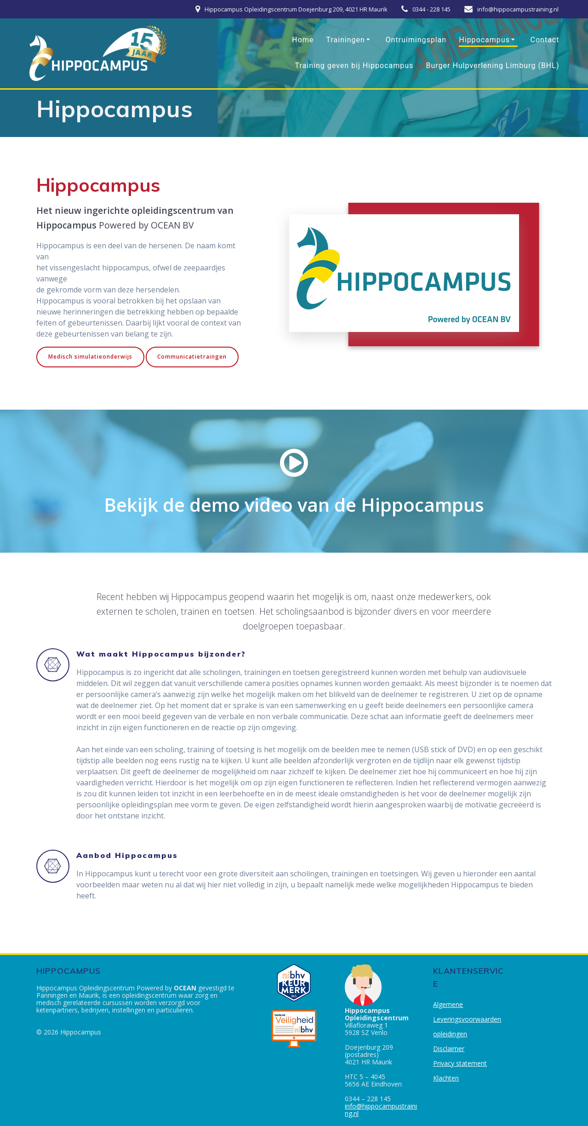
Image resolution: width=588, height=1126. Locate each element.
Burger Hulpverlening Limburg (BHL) (492, 65)
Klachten (446, 1078)
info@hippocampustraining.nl (381, 1110)
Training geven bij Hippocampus (354, 65)
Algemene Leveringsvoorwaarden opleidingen (467, 1019)
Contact (545, 39)
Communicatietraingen (192, 356)
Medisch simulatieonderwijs (90, 356)
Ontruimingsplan (416, 39)
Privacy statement (460, 1063)
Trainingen (345, 39)
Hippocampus (484, 39)
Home (303, 39)
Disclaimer (448, 1048)
